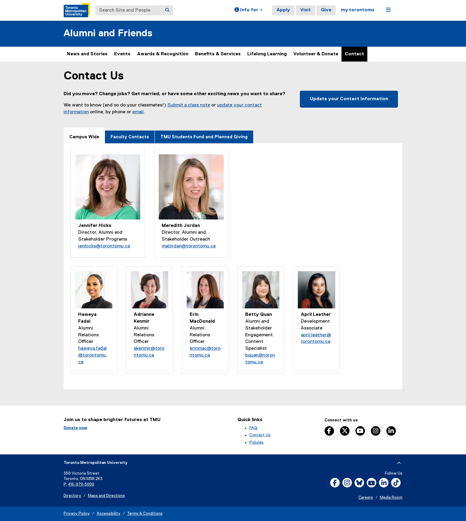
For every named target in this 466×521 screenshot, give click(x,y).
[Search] (167, 10)
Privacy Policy (77, 514)
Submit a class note (188, 105)
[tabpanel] (233, 266)
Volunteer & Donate (315, 54)
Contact (354, 54)
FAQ (253, 428)
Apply (283, 10)
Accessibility (108, 514)
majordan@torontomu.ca (188, 246)
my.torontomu (357, 10)
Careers (365, 498)
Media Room (391, 498)
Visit (305, 10)
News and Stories (87, 54)
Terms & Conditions (145, 514)
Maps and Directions (106, 496)
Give (326, 10)
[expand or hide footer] (399, 463)
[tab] (84, 135)
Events (122, 54)
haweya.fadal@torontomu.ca (92, 355)
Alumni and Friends (108, 33)
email (138, 112)
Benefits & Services (218, 54)
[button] (248, 10)
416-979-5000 (81, 485)
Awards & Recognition (162, 54)
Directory (72, 496)
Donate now (75, 428)
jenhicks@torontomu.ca (104, 246)
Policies (256, 442)
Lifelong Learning (267, 54)
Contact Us (259, 435)
